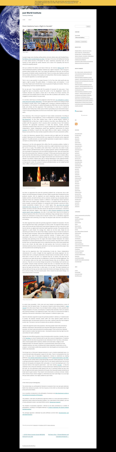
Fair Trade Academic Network (81, 231)
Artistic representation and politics (82, 215)
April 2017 (77, 153)
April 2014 (77, 188)
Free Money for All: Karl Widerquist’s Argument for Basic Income (84, 81)
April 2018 (77, 140)
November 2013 (78, 197)
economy (24, 130)
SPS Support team (69, 2)
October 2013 (78, 199)
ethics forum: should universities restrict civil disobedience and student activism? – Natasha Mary (84, 100)
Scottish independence (80, 254)
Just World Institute (31, 12)
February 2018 (78, 144)
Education (77, 220)
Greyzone (77, 235)
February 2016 (78, 178)
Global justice (78, 233)
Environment (78, 222)
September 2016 (78, 165)
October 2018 (78, 135)
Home (23, 19)
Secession (35, 425)
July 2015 (77, 181)
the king (59, 364)
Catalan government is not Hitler (60, 357)
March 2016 (77, 176)
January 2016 (78, 179)
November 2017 (78, 146)
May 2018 (77, 139)
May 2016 (77, 172)
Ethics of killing (78, 227)
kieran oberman (51, 425)
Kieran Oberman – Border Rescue (82, 52)
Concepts (77, 217)
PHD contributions (79, 243)
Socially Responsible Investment (82, 259)
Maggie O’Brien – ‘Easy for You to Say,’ (83, 50)
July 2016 (77, 169)
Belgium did (61, 68)
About (29, 19)
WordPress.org (78, 275)
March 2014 (77, 190)
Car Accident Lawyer (84, 115)
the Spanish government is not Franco (38, 357)
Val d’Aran (28, 338)
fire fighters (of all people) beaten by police (33, 59)
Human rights (78, 236)
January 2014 (78, 194)
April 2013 (77, 206)
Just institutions (78, 240)
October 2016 (78, 163)
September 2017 (78, 149)
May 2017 (77, 151)
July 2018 (77, 137)
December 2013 (78, 195)
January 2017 (78, 158)
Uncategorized (78, 261)
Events (76, 229)
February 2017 (78, 156)
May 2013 (77, 204)
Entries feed (77, 272)
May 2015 (77, 183)
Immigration (77, 238)
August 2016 (77, 167)
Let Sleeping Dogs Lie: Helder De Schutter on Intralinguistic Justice (84, 88)
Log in (76, 270)
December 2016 (78, 160)
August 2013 (77, 201)
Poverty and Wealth (79, 251)
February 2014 (78, 192)
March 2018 (77, 142)
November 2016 (78, 162)
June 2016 (77, 171)
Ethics (76, 224)
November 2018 (78, 133)
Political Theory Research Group (82, 245)
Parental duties (78, 242)
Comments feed (78, 274)
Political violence (78, 247)
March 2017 (77, 155)
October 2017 (78, 147)
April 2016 (77, 174)
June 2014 (77, 185)
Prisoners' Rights (78, 252)
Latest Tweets (78, 111)
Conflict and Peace (79, 219)
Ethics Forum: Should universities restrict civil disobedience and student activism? (84, 104)
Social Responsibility (79, 258)
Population (77, 249)
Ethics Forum (78, 226)
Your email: (77, 35)
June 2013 (77, 203)
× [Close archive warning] (80, 2)
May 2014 (77, 187)
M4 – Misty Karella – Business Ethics (83, 72)
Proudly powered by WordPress (28, 445)
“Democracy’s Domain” (55, 402)
